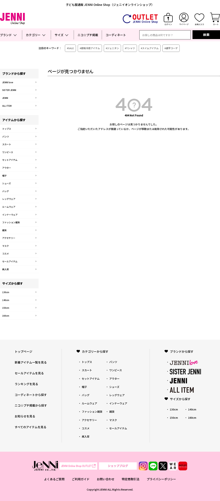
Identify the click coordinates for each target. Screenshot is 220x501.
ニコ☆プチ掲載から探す (31, 405)
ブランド (6, 35)
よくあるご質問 (54, 479)
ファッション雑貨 (11, 222)
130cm (5, 292)
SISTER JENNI (9, 89)
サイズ (59, 35)
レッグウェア (8, 198)
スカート (6, 144)
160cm (5, 315)
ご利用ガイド (80, 479)
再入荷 (5, 269)
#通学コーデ (171, 48)
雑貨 (4, 230)
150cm (5, 307)
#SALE (70, 48)
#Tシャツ (130, 48)
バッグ (5, 191)
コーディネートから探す (31, 394)
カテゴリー (33, 35)
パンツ (5, 136)
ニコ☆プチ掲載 (88, 35)
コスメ (5, 253)
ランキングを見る (26, 384)
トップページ (23, 351)
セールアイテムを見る (29, 373)
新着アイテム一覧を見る (31, 362)
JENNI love (7, 82)
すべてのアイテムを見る (30, 427)
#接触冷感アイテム (90, 48)
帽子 (4, 175)
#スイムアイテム (150, 48)
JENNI (5, 97)
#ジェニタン (112, 48)
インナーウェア (10, 214)
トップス (6, 128)
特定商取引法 (130, 479)
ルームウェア (8, 206)
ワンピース (7, 152)
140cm (5, 300)
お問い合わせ (105, 479)
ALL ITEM (7, 105)
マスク (5, 245)
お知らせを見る (25, 416)
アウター (6, 167)
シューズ (6, 183)
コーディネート (116, 35)
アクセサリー (8, 237)
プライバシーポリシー (161, 479)
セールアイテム (9, 261)
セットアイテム (9, 159)
